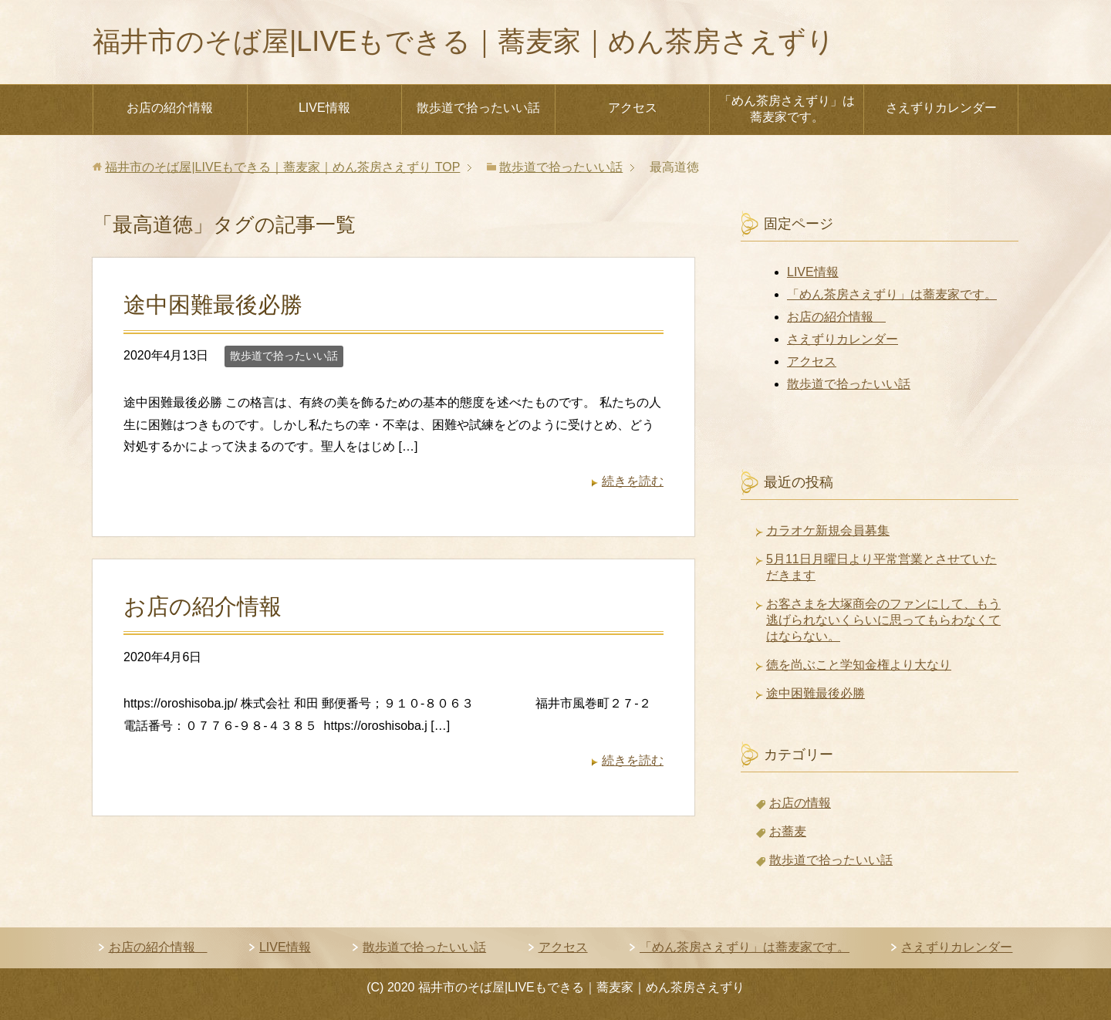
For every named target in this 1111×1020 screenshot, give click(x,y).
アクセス (632, 107)
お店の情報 (800, 802)
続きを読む (633, 481)
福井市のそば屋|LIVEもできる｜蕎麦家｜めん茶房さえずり (464, 41)
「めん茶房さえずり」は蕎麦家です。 (787, 108)
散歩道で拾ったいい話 (478, 107)
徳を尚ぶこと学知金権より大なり (858, 664)
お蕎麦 (787, 831)
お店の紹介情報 (176, 107)
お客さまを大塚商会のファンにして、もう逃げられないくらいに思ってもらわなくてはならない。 (883, 620)
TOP (282, 167)
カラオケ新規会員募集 (828, 530)
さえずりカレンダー (941, 107)
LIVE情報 (324, 107)
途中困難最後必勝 (212, 304)
